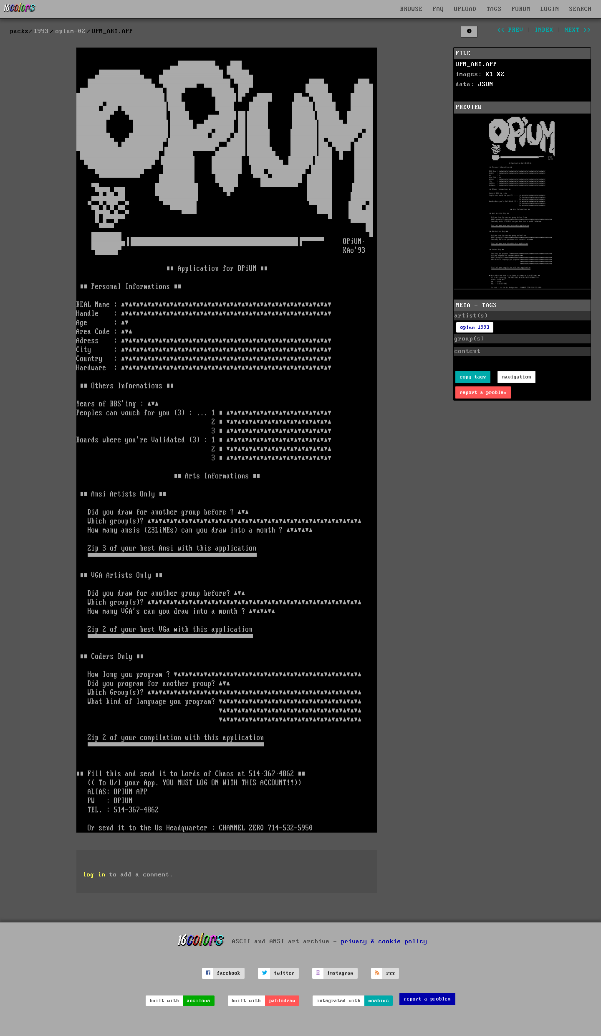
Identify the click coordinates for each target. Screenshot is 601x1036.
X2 (501, 74)
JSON (485, 84)
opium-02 (71, 31)
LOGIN (549, 9)
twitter (284, 973)
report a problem (483, 392)
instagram (340, 973)
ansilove (198, 1000)
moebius (379, 1000)
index (544, 30)
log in (94, 874)
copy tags (473, 377)
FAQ (438, 9)
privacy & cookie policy (384, 941)
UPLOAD (465, 9)
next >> (578, 30)
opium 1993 (475, 327)
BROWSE (411, 9)
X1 (489, 74)
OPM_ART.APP (476, 64)
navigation (516, 377)
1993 (41, 31)
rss (390, 973)
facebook (228, 973)
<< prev (510, 30)
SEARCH (580, 9)
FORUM (521, 9)
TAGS (494, 9)
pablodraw (282, 1000)
